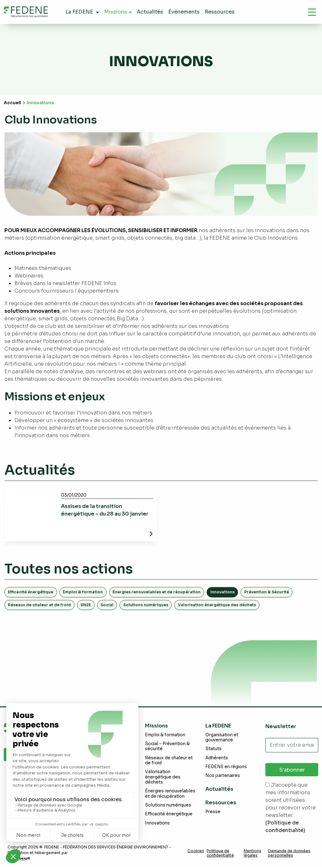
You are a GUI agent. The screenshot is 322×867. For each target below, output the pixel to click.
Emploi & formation (83, 592)
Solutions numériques (145, 604)
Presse (212, 811)
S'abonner (292, 770)
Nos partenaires (222, 775)
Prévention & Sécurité (266, 592)
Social (107, 604)
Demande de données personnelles (289, 853)
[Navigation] (312, 12)
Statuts (213, 748)
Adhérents (216, 758)
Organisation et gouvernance (221, 737)
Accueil (12, 103)
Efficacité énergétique (30, 592)
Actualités (219, 789)
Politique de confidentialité (220, 853)
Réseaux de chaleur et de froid (39, 604)
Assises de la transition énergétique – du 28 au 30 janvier (104, 510)
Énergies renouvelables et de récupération (157, 592)
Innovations (157, 823)
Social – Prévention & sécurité (167, 746)
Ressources (220, 802)
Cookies (195, 851)
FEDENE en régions (226, 766)
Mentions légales (252, 853)
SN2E (85, 604)
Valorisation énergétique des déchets (217, 604)
